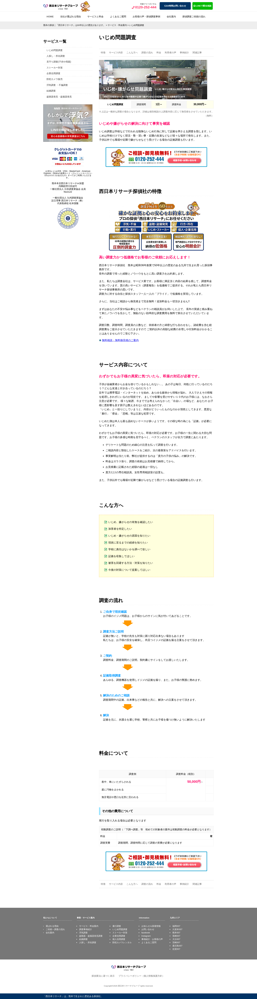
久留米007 (177, 929)
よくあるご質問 (118, 16)
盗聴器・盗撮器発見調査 (91, 936)
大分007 (176, 939)
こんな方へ (132, 52)
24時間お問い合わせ (175, 6)
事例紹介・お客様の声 (152, 939)
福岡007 (176, 926)
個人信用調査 (118, 939)
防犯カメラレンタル (122, 942)
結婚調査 (51, 90)
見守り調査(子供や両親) (59, 61)
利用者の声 (170, 52)
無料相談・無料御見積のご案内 (120, 340)
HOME (50, 16)
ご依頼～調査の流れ (55, 929)
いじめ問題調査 (55, 50)
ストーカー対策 (55, 67)
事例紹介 (184, 52)
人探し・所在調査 (56, 56)
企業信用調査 (53, 73)
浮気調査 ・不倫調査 (57, 85)
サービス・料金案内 (88, 926)
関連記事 (197, 52)
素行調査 (116, 926)
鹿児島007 (177, 946)
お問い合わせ (147, 929)
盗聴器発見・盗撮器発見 (59, 96)
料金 (159, 52)
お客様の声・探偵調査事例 (146, 16)
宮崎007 (176, 942)
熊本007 (176, 932)
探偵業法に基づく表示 (103, 976)
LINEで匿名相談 (202, 6)
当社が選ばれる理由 (70, 16)
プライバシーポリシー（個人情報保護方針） (141, 976)
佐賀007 (176, 949)
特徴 (103, 52)
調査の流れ (147, 52)
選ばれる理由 (52, 926)
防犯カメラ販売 (55, 79)
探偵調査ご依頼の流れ (193, 16)
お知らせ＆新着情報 (151, 926)
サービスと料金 (95, 16)
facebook (145, 932)
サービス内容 (116, 52)
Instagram (146, 936)
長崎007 (176, 936)
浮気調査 (83, 932)
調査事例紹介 (85, 929)
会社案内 (171, 16)
